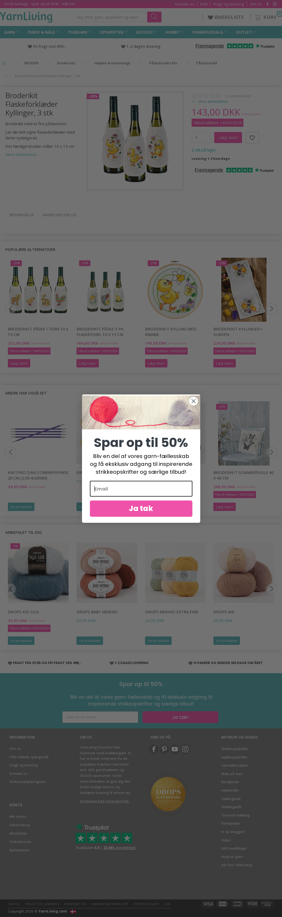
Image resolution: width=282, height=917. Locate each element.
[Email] (141, 490)
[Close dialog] (193, 402)
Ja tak (141, 510)
